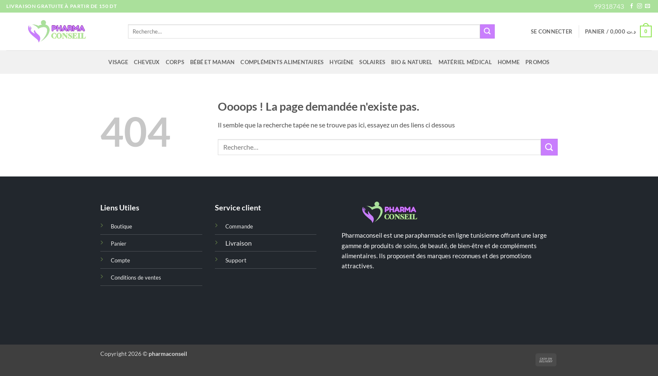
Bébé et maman (212, 62)
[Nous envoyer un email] (647, 6)
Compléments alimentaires (282, 62)
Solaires (372, 62)
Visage (118, 62)
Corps (175, 62)
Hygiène (341, 62)
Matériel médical (465, 62)
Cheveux (147, 62)
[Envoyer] (487, 31)
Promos (537, 62)
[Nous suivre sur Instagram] (639, 6)
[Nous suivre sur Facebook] (631, 6)
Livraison (238, 243)
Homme (509, 62)
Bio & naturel (411, 62)
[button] (551, 31)
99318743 (609, 6)
